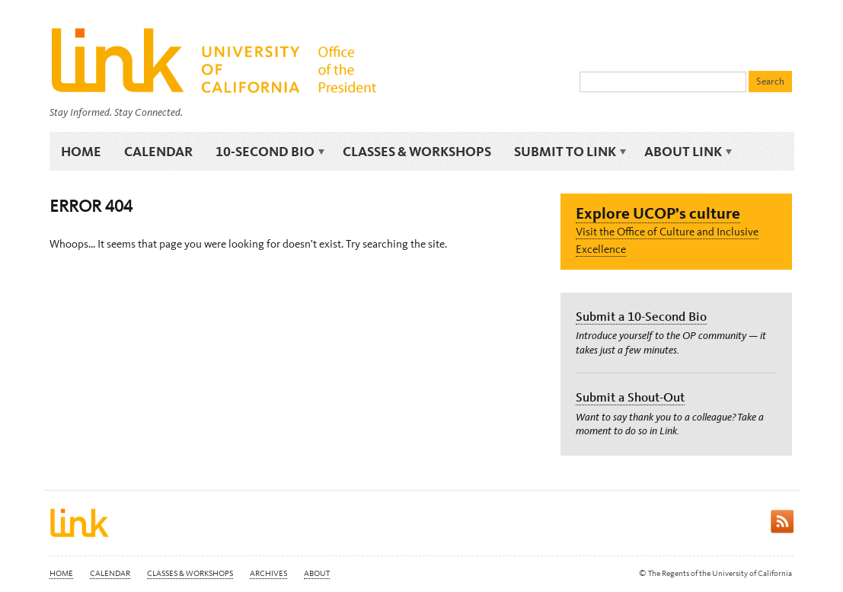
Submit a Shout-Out (630, 397)
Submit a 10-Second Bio (641, 316)
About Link (686, 152)
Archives (268, 573)
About (317, 573)
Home (81, 151)
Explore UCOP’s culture (658, 212)
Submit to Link (568, 152)
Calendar (158, 151)
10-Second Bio (267, 152)
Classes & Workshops (417, 151)
